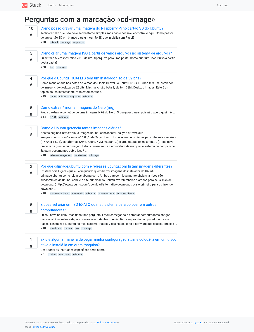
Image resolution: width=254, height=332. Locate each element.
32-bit (53, 96)
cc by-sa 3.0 (197, 322)
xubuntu (68, 228)
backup (52, 254)
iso (51, 67)
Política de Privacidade (43, 327)
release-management (69, 96)
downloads (77, 193)
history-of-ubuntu (125, 193)
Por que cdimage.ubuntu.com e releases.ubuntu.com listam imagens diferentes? (106, 166)
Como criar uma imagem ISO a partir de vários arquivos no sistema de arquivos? (106, 53)
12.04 (53, 117)
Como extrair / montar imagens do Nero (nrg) (78, 107)
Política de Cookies (107, 322)
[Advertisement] (101, 282)
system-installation (59, 193)
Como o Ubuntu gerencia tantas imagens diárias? (81, 128)
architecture (80, 155)
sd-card (54, 42)
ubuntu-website (106, 193)
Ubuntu (51, 5)
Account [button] (222, 5)
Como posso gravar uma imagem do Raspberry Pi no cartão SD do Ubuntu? (102, 28)
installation (55, 228)
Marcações (66, 5)
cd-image (65, 42)
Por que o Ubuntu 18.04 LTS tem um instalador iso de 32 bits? (91, 78)
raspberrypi (78, 42)
